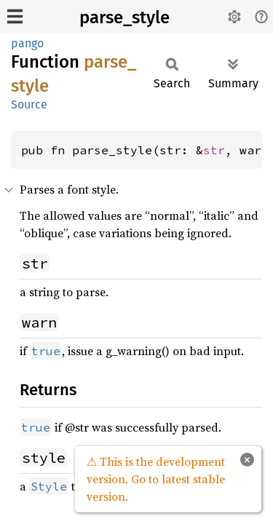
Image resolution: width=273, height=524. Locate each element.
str (214, 150)
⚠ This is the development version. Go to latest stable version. (156, 478)
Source (29, 104)
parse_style (124, 17)
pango (27, 43)
